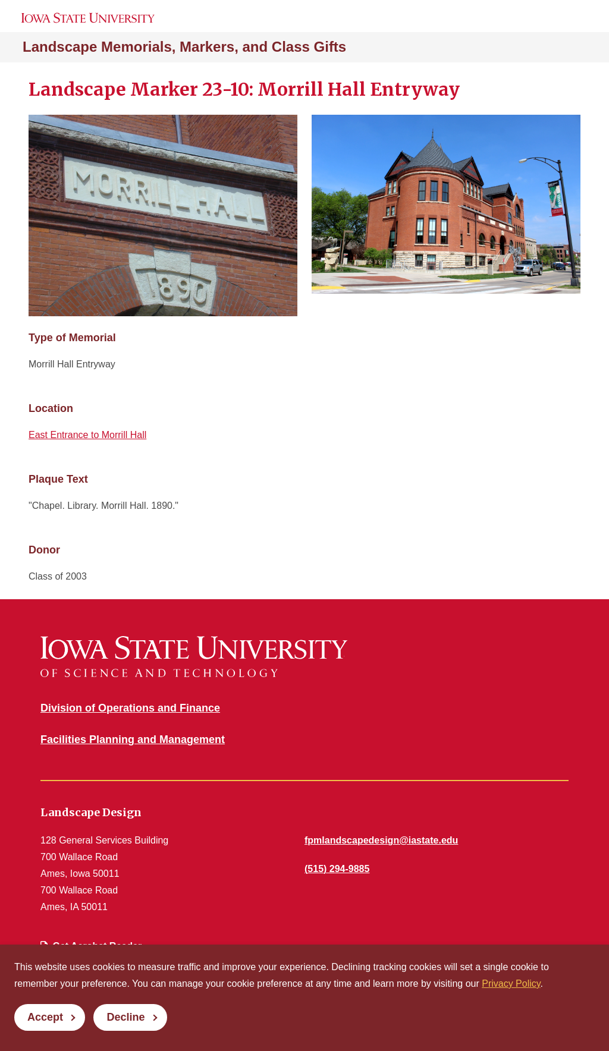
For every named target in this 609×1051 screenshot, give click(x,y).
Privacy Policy (511, 983)
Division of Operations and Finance (130, 708)
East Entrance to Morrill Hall (87, 435)
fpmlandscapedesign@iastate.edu (381, 840)
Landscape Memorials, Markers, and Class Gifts (184, 47)
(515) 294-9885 (336, 869)
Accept (45, 1017)
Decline (125, 1017)
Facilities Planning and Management (132, 739)
